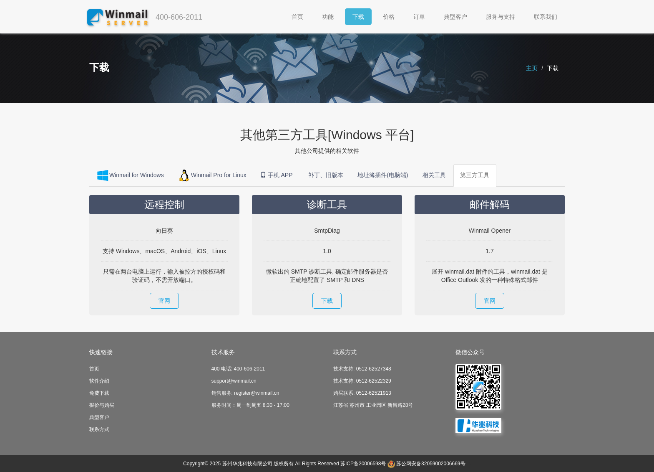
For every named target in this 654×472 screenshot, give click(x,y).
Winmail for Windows (130, 175)
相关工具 (434, 175)
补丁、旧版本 (326, 175)
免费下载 (99, 393)
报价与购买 (101, 405)
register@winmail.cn (256, 393)
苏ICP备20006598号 (363, 464)
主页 (532, 68)
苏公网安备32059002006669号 (430, 464)
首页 (297, 16)
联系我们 (545, 16)
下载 (358, 16)
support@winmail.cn (234, 381)
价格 (389, 16)
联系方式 (99, 429)
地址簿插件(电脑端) (382, 175)
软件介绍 (99, 381)
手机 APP (277, 175)
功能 (328, 16)
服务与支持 (500, 16)
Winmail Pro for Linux (212, 175)
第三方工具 (475, 175)
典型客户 (455, 16)
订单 (419, 16)
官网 (164, 300)
